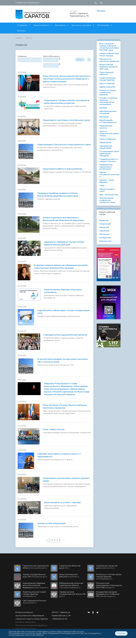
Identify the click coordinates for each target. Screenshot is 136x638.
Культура (103, 108)
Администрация (41, 25)
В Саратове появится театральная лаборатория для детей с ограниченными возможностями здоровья (61, 266)
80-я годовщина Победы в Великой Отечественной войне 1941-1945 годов (109, 47)
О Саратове (22, 25)
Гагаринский (105, 224)
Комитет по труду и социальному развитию (107, 92)
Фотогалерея (103, 25)
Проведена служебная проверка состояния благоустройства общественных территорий (57, 194)
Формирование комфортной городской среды (107, 200)
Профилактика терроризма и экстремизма (105, 167)
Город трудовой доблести (106, 73)
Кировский (104, 231)
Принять (121, 633)
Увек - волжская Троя (108, 195)
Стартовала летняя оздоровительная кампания (65, 335)
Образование (105, 142)
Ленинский (104, 234)
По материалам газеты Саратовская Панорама (109, 153)
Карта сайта (30, 622)
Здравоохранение (107, 87)
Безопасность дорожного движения (109, 60)
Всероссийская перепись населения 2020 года (108, 67)
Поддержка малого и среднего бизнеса (108, 160)
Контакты (21, 31)
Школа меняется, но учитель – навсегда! (62, 503)
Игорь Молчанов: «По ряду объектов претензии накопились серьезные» (65, 406)
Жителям (101, 11)
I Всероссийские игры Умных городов (109, 54)
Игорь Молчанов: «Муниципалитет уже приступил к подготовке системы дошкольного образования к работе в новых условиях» (67, 79)
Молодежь (104, 117)
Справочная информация (27, 3)
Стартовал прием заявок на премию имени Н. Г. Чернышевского (59, 455)
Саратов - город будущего (106, 181)
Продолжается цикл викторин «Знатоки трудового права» (66, 479)
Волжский (103, 220)
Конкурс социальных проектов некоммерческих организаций (108, 101)
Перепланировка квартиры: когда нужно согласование (63, 291)
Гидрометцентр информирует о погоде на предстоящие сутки (63, 311)
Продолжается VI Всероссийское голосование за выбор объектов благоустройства (66, 101)
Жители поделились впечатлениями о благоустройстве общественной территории (63, 219)
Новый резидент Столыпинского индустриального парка (64, 145)
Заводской (104, 227)
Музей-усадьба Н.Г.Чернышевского (108, 121)
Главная (18, 38)
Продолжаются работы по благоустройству (62, 169)
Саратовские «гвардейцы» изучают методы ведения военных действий (64, 243)
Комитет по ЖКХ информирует (51, 523)
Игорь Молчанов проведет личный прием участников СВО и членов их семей (62, 360)
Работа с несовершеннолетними (109, 174)
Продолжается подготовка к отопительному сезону (66, 120)
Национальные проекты (105, 127)
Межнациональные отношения (107, 112)
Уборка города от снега (107, 190)
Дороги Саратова (107, 83)
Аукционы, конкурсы (81, 25)
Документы (60, 25)
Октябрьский (105, 238)
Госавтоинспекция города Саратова (107, 79)
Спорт (102, 186)
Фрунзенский (105, 241)
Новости (28, 38)
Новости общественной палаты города (109, 133)
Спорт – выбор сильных (53, 429)
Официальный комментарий (105, 147)
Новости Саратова (107, 139)
